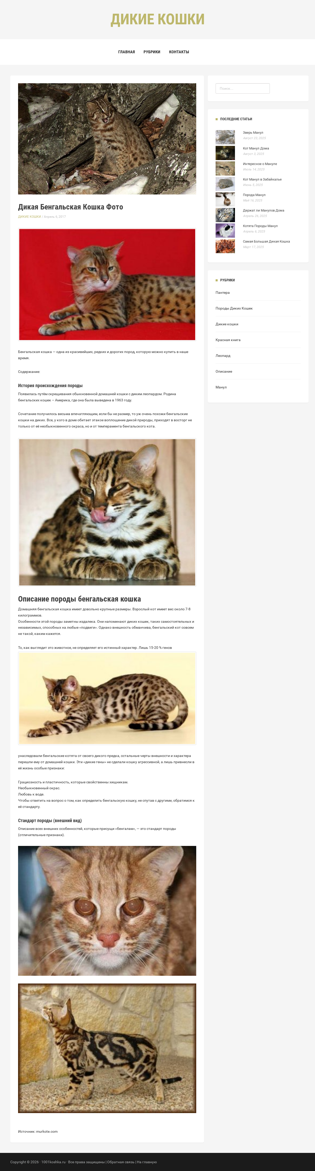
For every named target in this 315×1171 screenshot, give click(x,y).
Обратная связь (121, 1162)
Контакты (179, 51)
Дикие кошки (29, 217)
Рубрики (152, 51)
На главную (147, 1162)
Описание (224, 371)
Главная (126, 51)
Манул (221, 387)
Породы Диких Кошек (234, 308)
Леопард (223, 356)
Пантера (223, 292)
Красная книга (228, 340)
